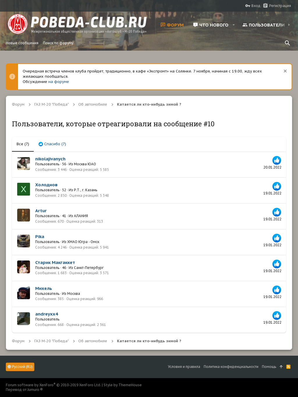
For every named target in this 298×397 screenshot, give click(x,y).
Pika (39, 236)
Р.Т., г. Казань (85, 190)
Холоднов (46, 184)
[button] (234, 24)
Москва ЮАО (85, 164)
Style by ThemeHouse (123, 385)
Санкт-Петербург (89, 267)
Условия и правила (184, 366)
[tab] (52, 144)
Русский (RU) (20, 366)
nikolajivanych (50, 159)
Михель (43, 288)
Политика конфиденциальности (231, 366)
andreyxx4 (46, 314)
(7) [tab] (23, 143)
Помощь (269, 366)
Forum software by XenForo (53, 385)
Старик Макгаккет (55, 262)
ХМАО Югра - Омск (83, 242)
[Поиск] (287, 43)
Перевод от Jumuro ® (24, 389)
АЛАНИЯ (81, 216)
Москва (73, 293)
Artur (41, 210)
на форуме (58, 81)
